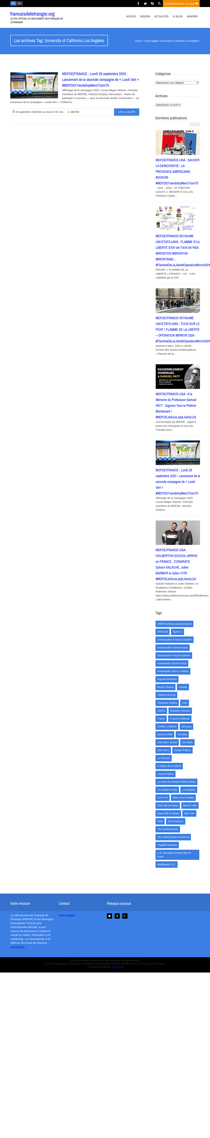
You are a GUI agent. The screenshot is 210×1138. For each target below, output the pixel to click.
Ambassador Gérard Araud (172, 663)
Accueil (131, 16)
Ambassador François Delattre (173, 655)
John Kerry (163, 750)
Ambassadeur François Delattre (174, 639)
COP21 (161, 710)
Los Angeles (188, 789)
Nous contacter (67, 915)
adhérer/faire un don (181, 3)
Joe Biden (187, 742)
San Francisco (175, 821)
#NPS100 (162, 631)
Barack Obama (165, 687)
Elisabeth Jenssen (180, 710)
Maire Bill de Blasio (167, 805)
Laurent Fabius (165, 773)
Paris (160, 821)
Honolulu (182, 734)
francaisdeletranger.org (32, 13)
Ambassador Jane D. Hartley (173, 671)
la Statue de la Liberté (169, 766)
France (161, 718)
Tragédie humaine (167, 845)
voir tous (195, 124)
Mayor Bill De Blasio (168, 813)
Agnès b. (177, 631)
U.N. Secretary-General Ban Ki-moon (174, 854)
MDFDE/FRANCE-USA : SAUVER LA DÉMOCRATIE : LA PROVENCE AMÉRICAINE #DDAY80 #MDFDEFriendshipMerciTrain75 (177, 171)
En (19, 3)
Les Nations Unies (167, 789)
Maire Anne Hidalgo (183, 797)
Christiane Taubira (167, 702)
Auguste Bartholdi (167, 679)
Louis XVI (162, 797)
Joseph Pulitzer (182, 750)
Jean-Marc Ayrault (167, 742)
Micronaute (118, 967)
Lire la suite (126, 112)
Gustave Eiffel (165, 734)
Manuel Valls (190, 805)
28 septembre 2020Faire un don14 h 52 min (37, 112)
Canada (183, 687)
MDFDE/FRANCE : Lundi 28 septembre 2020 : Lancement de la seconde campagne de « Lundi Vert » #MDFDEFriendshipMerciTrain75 (100, 79)
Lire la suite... (18, 946)
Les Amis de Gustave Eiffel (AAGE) (176, 781)
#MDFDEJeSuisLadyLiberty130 (174, 623)
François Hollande (180, 718)
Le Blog (178, 16)
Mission (145, 16)
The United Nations (167, 829)
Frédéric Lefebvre (167, 726)
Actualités (161, 16)
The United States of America (173, 837)
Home (138, 40)
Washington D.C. (166, 864)
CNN (184, 702)
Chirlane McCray (166, 695)
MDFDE (73, 112)
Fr (13, 3)
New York (189, 813)
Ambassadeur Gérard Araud (172, 647)
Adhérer (192, 16)
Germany (186, 726)
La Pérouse (163, 758)
